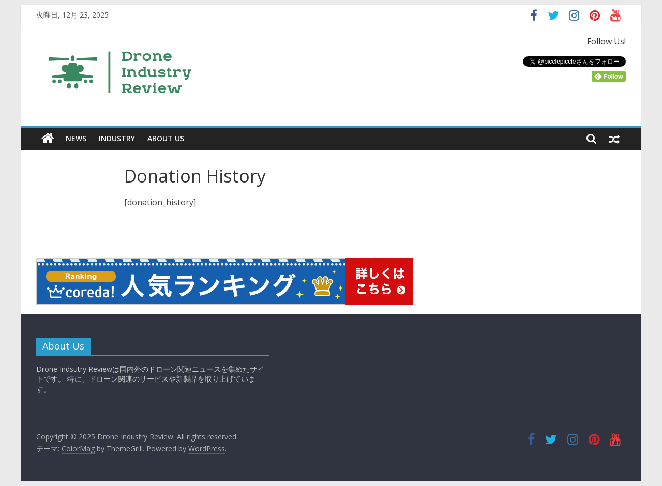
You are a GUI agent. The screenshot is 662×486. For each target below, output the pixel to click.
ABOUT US (165, 138)
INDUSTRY (117, 138)
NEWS (76, 138)
